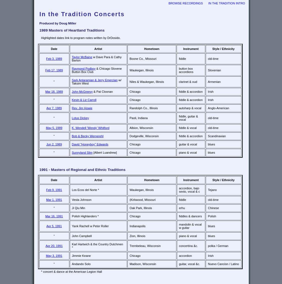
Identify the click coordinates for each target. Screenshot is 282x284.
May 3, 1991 (54, 255)
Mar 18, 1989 (54, 91)
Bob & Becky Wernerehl (88, 136)
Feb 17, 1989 (54, 70)
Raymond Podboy (84, 68)
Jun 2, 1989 (54, 144)
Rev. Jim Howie (82, 108)
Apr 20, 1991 (54, 246)
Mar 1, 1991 (54, 199)
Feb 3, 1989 (54, 58)
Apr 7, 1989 (54, 108)
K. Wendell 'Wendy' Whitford (91, 128)
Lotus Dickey (80, 118)
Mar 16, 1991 (54, 216)
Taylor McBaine (82, 57)
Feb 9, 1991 (54, 190)
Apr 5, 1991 (54, 226)
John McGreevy (82, 91)
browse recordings (186, 3)
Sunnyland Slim (82, 152)
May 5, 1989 (54, 128)
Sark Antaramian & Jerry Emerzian (95, 80)
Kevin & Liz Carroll (84, 100)
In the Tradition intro (226, 3)
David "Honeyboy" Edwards (90, 144)
